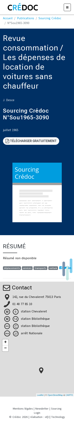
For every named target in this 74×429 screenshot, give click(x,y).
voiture (53, 268)
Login (37, 413)
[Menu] (67, 7)
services (27, 268)
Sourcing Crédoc (49, 18)
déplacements (12, 268)
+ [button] (5, 342)
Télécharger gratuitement (31, 141)
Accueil (8, 18)
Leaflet (40, 395)
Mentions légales (23, 409)
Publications (25, 18)
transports (40, 268)
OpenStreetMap (55, 395)
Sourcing (56, 409)
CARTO (69, 395)
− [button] (5, 348)
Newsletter (42, 409)
